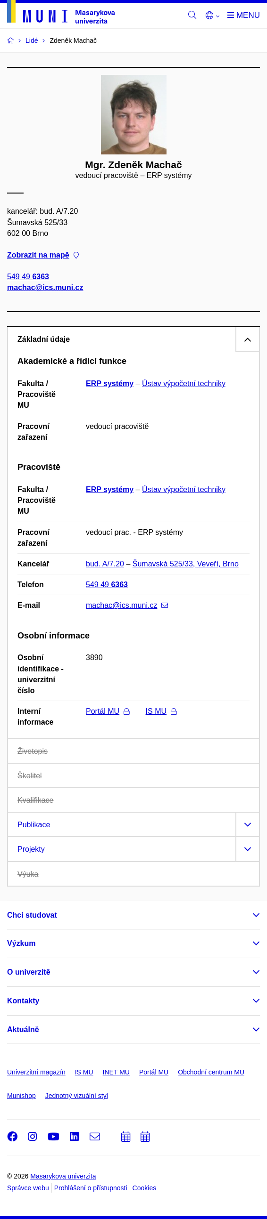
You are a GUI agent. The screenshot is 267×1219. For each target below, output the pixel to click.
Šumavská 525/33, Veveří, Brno (186, 564)
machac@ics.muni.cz (45, 288)
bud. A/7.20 (105, 564)
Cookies (145, 1188)
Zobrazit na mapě (43, 255)
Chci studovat (32, 915)
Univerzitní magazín (36, 1072)
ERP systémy (110, 383)
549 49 (28, 277)
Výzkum (21, 943)
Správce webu (28, 1188)
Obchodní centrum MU (211, 1072)
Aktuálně (23, 1029)
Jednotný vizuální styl (76, 1095)
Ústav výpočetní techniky (183, 383)
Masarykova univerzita (63, 1176)
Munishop (21, 1095)
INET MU (116, 1072)
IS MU (161, 711)
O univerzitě (28, 972)
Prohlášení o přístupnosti (90, 1188)
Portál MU (107, 711)
